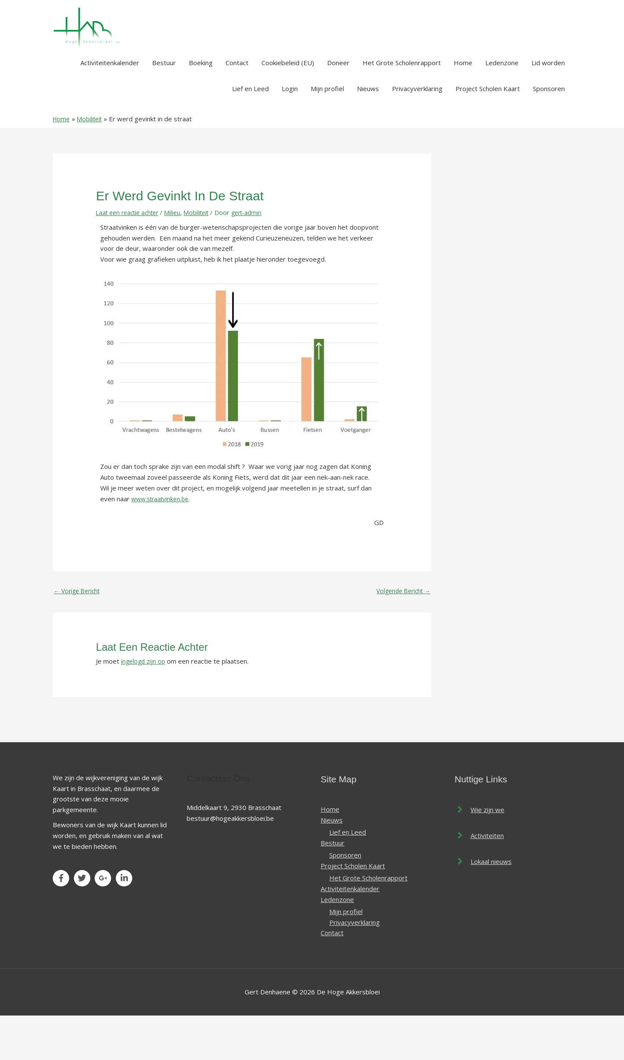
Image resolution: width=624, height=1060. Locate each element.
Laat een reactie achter (130, 255)
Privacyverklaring (417, 131)
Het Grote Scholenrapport (402, 105)
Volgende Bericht (400, 634)
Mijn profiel (327, 131)
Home (463, 105)
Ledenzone (502, 105)
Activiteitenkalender (109, 105)
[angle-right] (479, 853)
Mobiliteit (205, 255)
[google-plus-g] (104, 922)
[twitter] (83, 922)
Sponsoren (549, 131)
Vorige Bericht (79, 634)
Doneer (338, 105)
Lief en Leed (250, 131)
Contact (237, 105)
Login (290, 131)
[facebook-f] (62, 922)
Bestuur (164, 105)
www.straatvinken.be (162, 541)
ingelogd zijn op (144, 705)
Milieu (179, 255)
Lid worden (548, 105)
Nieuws (368, 131)
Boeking (201, 105)
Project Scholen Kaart (487, 131)
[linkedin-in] (125, 922)
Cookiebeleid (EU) (287, 105)
